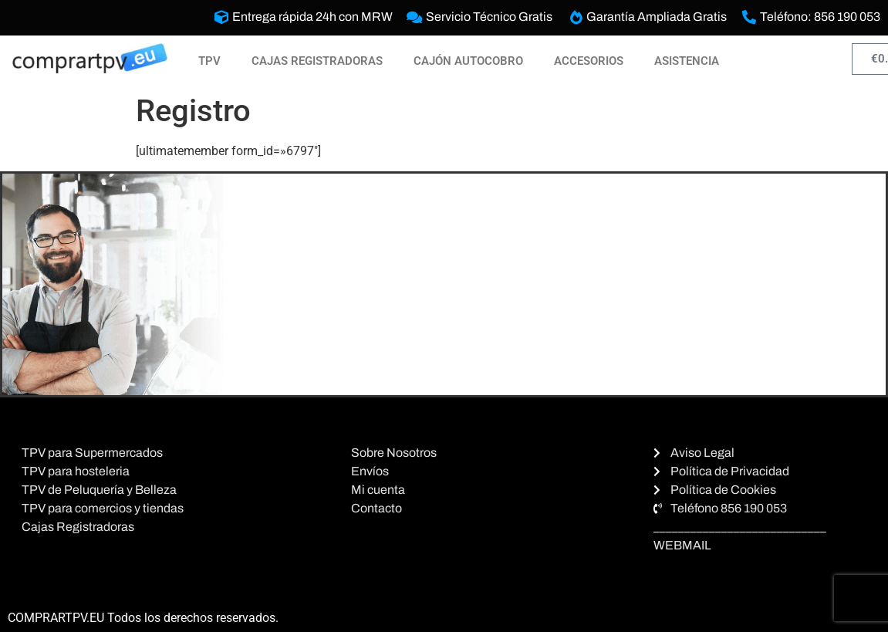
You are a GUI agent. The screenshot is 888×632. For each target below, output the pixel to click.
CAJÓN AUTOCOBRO (468, 61)
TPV (209, 61)
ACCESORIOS (588, 61)
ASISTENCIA (686, 61)
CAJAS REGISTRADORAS (317, 61)
